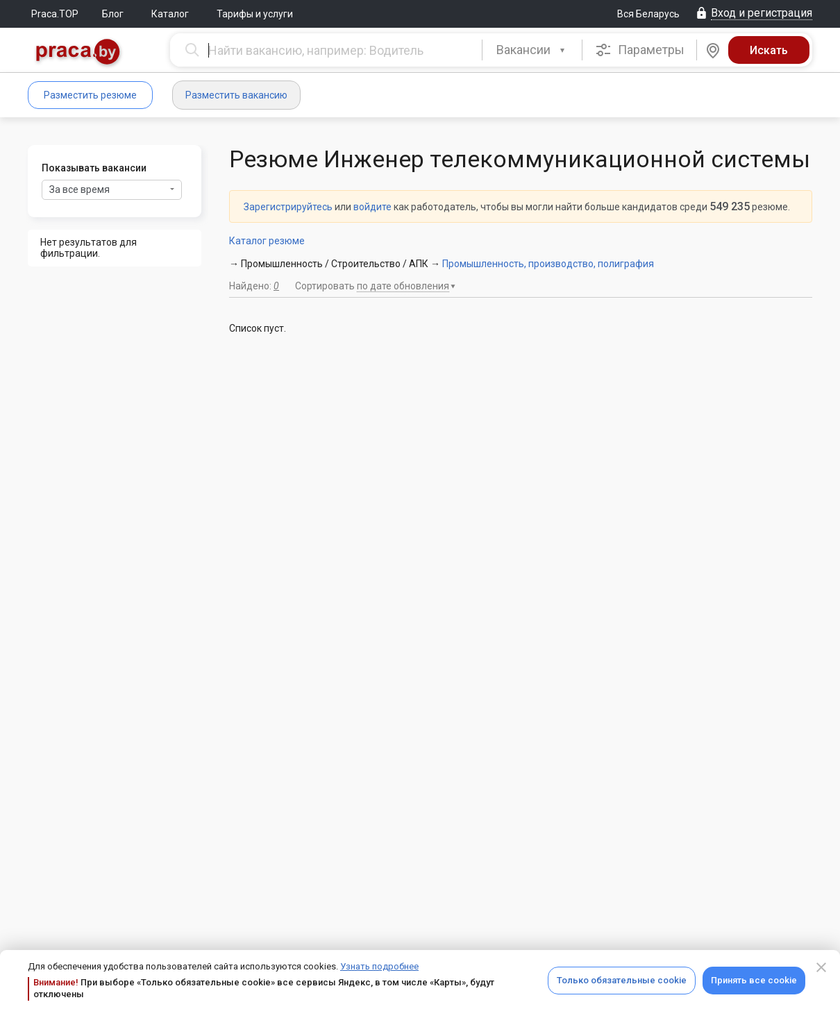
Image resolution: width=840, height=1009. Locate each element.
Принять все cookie (754, 980)
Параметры (639, 50)
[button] (532, 50)
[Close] (821, 967)
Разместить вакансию (236, 95)
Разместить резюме (90, 95)
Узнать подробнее (379, 966)
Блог (113, 13)
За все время (111, 189)
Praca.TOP (54, 13)
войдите (372, 206)
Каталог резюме (267, 240)
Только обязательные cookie (622, 980)
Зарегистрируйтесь (288, 206)
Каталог (170, 13)
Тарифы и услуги (255, 13)
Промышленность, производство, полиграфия (548, 263)
